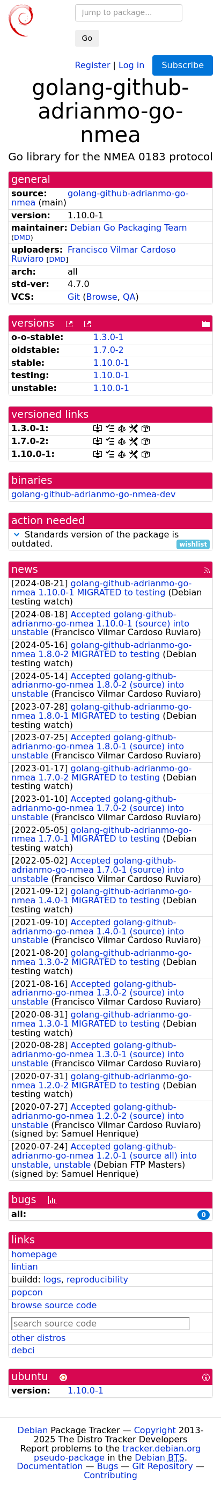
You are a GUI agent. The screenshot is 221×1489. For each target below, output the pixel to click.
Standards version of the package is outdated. (110, 539)
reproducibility (97, 1279)
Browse (101, 297)
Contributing (110, 1475)
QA (129, 297)
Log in (131, 65)
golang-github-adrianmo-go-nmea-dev (93, 494)
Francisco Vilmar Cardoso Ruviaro (93, 254)
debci (22, 1350)
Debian (33, 1430)
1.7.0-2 (108, 350)
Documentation (50, 1466)
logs (52, 1279)
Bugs (108, 1466)
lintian (24, 1267)
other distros (38, 1338)
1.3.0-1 (108, 337)
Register (92, 65)
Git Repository (162, 1466)
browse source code (54, 1305)
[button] (16, 534)
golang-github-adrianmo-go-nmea (100, 198)
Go (87, 38)
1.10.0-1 (111, 363)
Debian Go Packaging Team (128, 228)
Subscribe (182, 65)
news (24, 569)
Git (74, 297)
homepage (34, 1254)
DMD (22, 237)
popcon (27, 1292)
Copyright (155, 1430)
